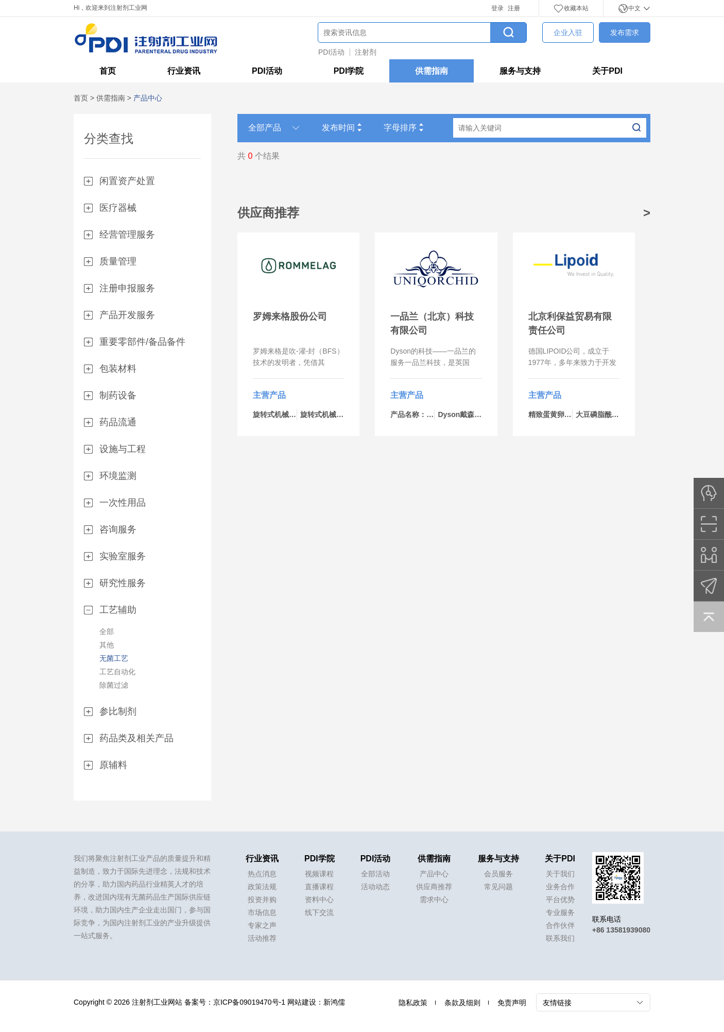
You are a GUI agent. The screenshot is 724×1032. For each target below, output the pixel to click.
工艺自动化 (117, 672)
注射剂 (365, 52)
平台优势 (560, 899)
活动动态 (375, 887)
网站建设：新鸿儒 (316, 1002)
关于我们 (560, 874)
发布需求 (624, 32)
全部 (106, 631)
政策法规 (262, 887)
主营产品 (269, 395)
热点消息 (262, 874)
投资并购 (262, 899)
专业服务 (560, 912)
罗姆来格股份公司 (290, 316)
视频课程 (319, 874)
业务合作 (560, 887)
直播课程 (319, 887)
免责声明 (511, 1003)
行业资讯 (183, 70)
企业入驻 (568, 32)
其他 (106, 645)
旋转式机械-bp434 (282, 414)
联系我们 (560, 938)
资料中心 (319, 899)
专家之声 (262, 925)
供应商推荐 (434, 887)
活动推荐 (262, 938)
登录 (497, 8)
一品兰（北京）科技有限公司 (432, 323)
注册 (514, 8)
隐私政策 (413, 1003)
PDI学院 (349, 70)
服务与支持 (520, 70)
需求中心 (434, 899)
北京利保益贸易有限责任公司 (570, 323)
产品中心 (434, 874)
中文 (634, 8)
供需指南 (431, 70)
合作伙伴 (560, 925)
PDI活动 (331, 52)
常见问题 (498, 887)
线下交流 (319, 912)
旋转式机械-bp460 (329, 414)
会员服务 (498, 874)
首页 (107, 70)
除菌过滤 (113, 685)
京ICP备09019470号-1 (249, 1002)
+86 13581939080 (621, 930)
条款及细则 (462, 1003)
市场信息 (262, 912)
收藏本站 (571, 8)
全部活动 (375, 874)
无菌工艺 (113, 658)
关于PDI (607, 70)
